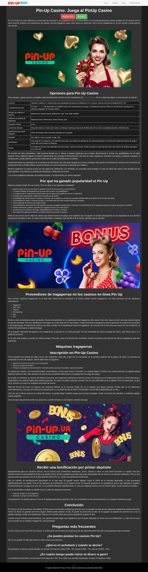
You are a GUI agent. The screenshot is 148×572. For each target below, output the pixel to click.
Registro (115, 3)
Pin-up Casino (90, 97)
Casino (106, 3)
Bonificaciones (135, 3)
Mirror (124, 3)
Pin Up (40, 107)
